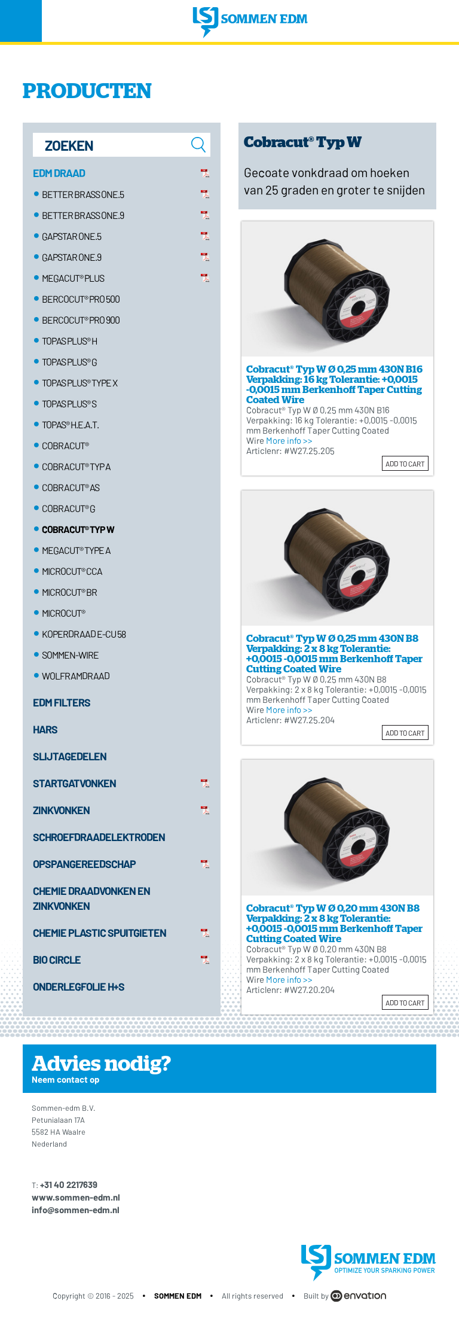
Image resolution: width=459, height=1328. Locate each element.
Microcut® (63, 613)
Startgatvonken (74, 783)
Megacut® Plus (73, 278)
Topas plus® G (69, 361)
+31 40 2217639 (68, 1184)
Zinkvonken (61, 810)
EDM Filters (61, 702)
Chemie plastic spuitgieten (99, 932)
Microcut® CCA (72, 571)
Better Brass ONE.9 (83, 215)
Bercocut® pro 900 (81, 319)
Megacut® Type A (77, 550)
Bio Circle (57, 959)
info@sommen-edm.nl (76, 1209)
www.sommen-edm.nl (76, 1197)
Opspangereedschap (84, 863)
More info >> (289, 440)
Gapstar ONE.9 (71, 257)
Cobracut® (65, 445)
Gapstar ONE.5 (71, 236)
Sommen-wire (70, 654)
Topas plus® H (69, 340)
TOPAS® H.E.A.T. (70, 424)
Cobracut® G (68, 508)
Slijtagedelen (69, 756)
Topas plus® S (69, 403)
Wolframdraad (75, 675)
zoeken (198, 145)
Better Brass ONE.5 (83, 194)
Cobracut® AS (70, 487)
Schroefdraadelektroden (99, 836)
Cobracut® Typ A (76, 466)
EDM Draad (59, 172)
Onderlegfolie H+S (78, 986)
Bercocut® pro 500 (81, 298)
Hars (45, 729)
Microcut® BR (69, 592)
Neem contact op (65, 1079)
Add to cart (405, 463)
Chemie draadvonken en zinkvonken (92, 898)
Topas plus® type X (79, 382)
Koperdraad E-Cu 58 (84, 633)
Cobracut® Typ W (78, 529)
